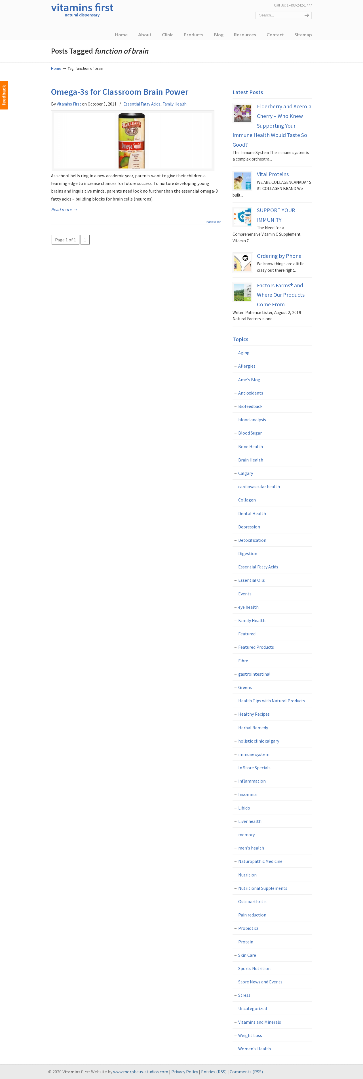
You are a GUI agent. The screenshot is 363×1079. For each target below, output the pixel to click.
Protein (245, 942)
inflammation (252, 781)
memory (246, 834)
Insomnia (247, 794)
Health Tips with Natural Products (271, 700)
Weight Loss (250, 1035)
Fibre (243, 660)
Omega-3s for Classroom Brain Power (119, 91)
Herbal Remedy (253, 727)
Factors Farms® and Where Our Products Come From (281, 295)
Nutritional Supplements (262, 888)
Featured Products (256, 647)
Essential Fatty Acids (142, 104)
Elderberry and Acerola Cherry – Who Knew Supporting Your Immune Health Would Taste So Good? (272, 125)
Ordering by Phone (279, 255)
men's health (251, 848)
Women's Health (254, 1048)
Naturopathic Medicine (260, 861)
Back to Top (213, 223)
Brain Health (250, 460)
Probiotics (248, 928)
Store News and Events (260, 982)
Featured (247, 634)
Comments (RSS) (246, 1071)
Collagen (247, 500)
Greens (245, 687)
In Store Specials (254, 767)
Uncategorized (252, 1008)
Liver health (249, 821)
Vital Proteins (273, 174)
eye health (248, 607)
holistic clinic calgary (258, 741)
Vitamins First (82, 10)
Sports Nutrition (254, 968)
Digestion (247, 553)
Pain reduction (252, 915)
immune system (253, 754)
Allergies (247, 366)
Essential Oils (251, 580)
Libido (244, 808)
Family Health (174, 104)
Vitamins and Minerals (259, 1022)
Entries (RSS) (214, 1071)
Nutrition (247, 875)
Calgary (245, 473)
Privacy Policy (184, 1071)
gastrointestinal (254, 674)
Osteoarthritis (252, 901)
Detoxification (252, 540)
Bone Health (250, 446)
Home (56, 68)
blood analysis (252, 419)
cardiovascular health (259, 486)
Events (245, 594)
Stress (244, 995)
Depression (249, 527)
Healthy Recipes (254, 714)
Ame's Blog (249, 379)
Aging (244, 352)
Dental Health (252, 513)
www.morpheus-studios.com (140, 1071)
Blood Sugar (250, 433)
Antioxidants (250, 393)
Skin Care (247, 955)
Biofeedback (250, 406)
